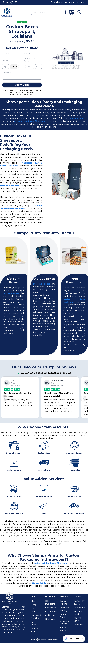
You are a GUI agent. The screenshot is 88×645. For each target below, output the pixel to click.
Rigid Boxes (50, 615)
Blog (33, 601)
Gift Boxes (50, 619)
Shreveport (13, 166)
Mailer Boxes (51, 611)
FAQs (33, 605)
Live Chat (78, 625)
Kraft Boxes (50, 608)
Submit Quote (22, 85)
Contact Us (79, 608)
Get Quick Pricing (74, 638)
